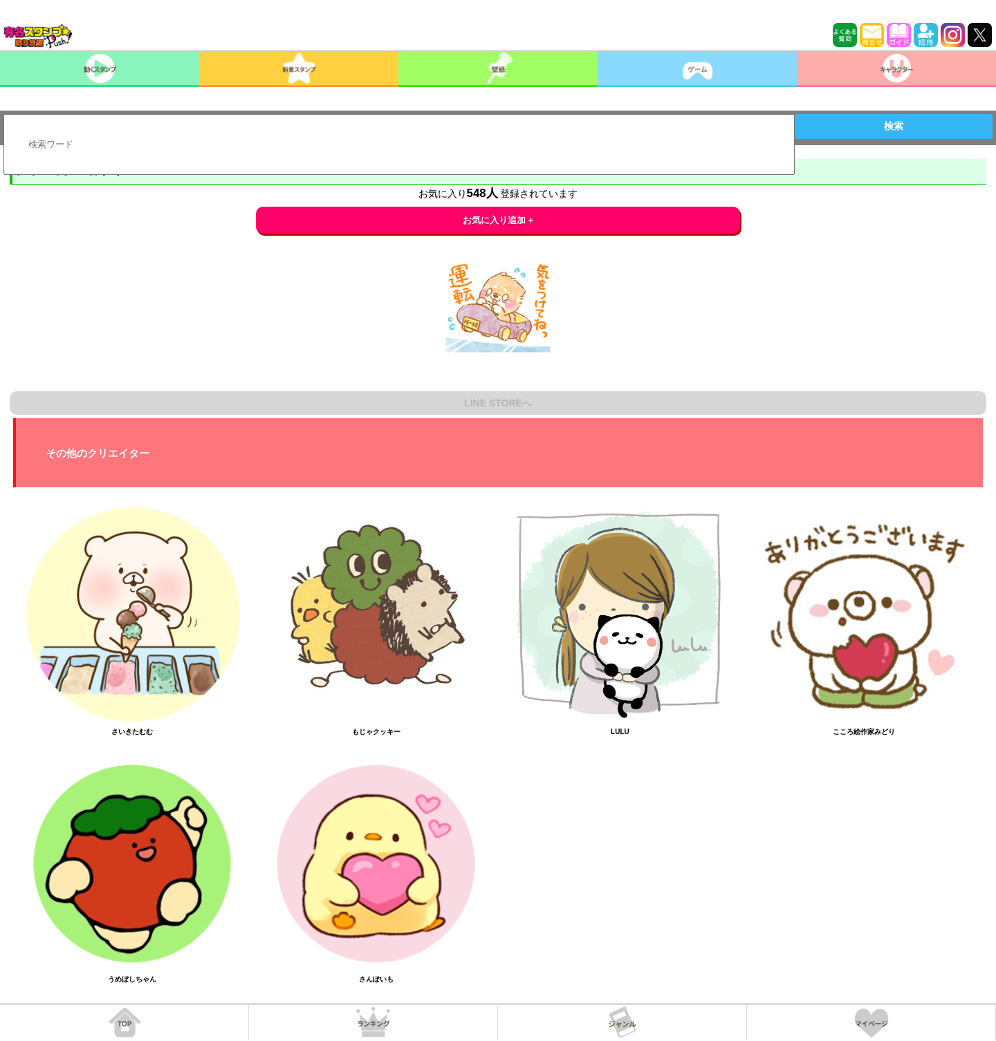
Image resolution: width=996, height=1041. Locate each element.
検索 (893, 125)
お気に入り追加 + (498, 220)
